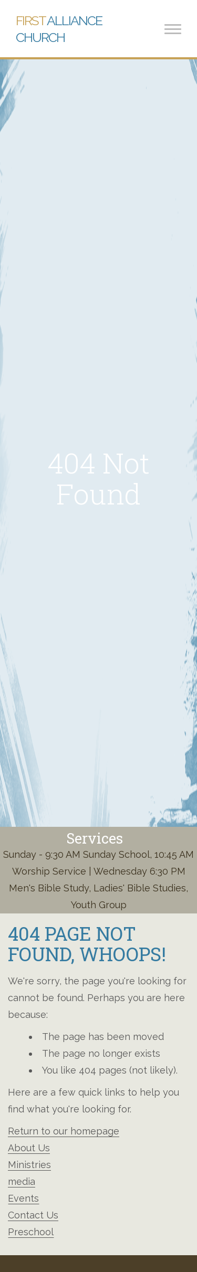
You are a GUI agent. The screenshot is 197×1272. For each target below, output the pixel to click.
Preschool (31, 1231)
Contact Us (33, 1215)
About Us (29, 1147)
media (21, 1181)
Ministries (29, 1164)
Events (23, 1198)
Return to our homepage (63, 1131)
